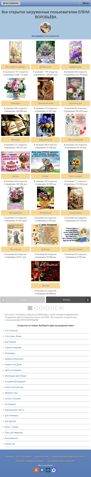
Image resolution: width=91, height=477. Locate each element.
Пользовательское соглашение (61, 461)
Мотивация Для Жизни (15, 376)
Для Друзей (10, 421)
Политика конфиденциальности (30, 461)
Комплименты (11, 438)
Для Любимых (11, 415)
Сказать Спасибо (13, 398)
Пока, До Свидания (14, 432)
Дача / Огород (11, 427)
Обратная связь (42, 456)
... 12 (60, 308)
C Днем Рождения (13, 347)
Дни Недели (10, 342)
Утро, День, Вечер (13, 336)
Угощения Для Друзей (15, 381)
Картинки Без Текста (14, 410)
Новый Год (10, 444)
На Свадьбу (10, 404)
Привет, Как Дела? (13, 364)
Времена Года (11, 393)
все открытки (10, 3)
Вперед (66, 299)
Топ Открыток (11, 330)
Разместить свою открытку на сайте (68, 456)
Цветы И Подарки (13, 370)
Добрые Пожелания (14, 359)
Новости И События (14, 387)
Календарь (10, 353)
